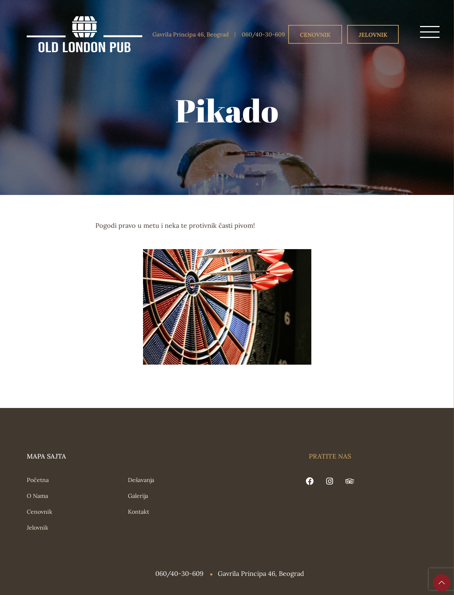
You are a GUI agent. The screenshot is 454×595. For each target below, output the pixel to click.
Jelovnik (373, 34)
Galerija (138, 495)
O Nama (37, 495)
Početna (38, 479)
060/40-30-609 (263, 34)
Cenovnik (315, 34)
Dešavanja (141, 479)
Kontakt (138, 511)
